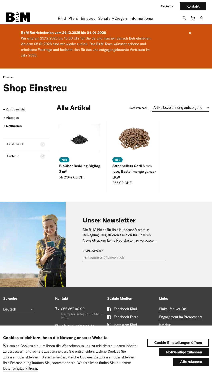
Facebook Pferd (126, 317)
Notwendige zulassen (184, 355)
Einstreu (88, 18)
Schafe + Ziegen (112, 18)
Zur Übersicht (15, 109)
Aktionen (12, 118)
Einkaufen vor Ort (172, 309)
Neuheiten (14, 126)
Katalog (165, 324)
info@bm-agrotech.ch (77, 325)
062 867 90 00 (73, 309)
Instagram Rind (125, 324)
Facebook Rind (125, 309)
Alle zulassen (191, 364)
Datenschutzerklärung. (20, 371)
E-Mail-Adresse (92, 251)
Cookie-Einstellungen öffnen (178, 345)
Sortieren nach (138, 108)
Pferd (73, 18)
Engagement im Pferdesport (180, 317)
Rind (62, 18)
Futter (11, 156)
